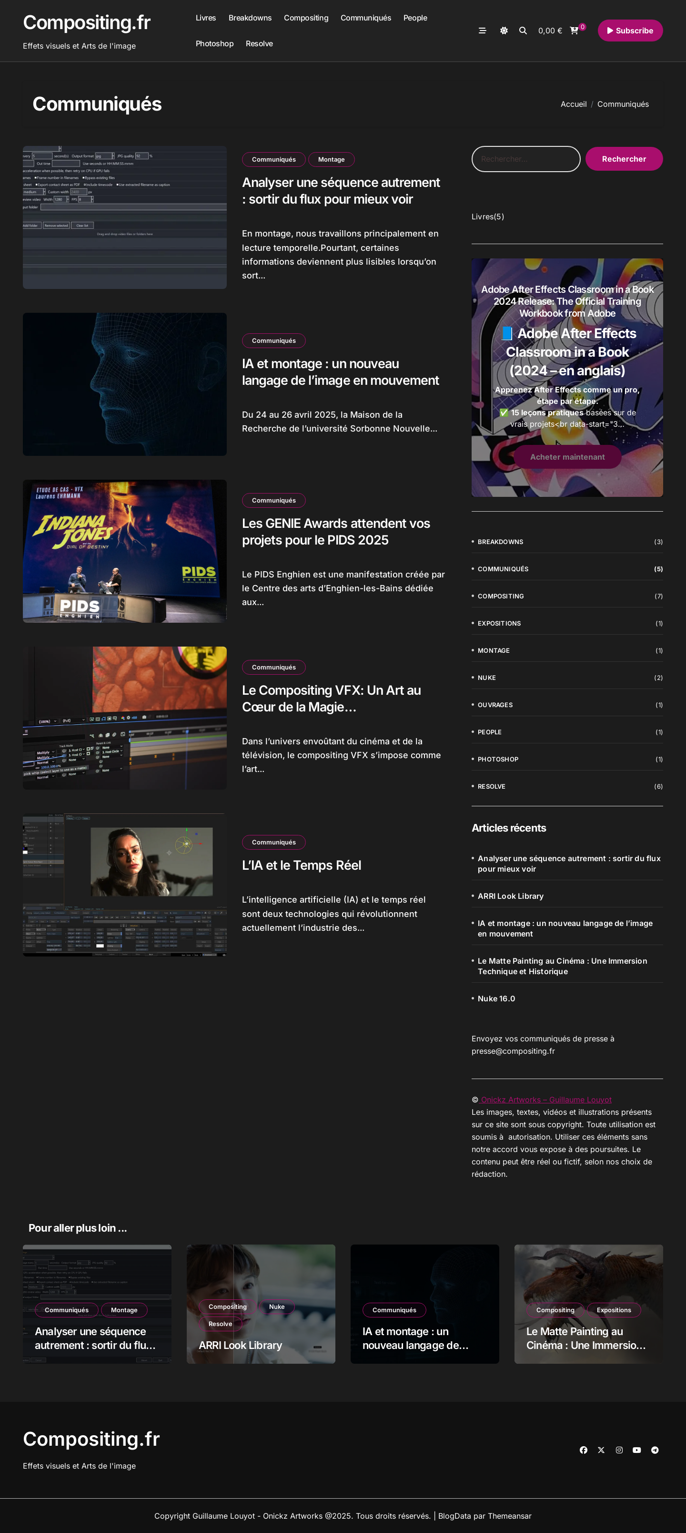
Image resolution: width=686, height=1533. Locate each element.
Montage (331, 159)
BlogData (454, 1516)
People (415, 17)
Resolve (259, 43)
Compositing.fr (87, 22)
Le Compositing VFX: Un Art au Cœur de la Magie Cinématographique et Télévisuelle (343, 706)
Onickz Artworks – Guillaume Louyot (545, 1099)
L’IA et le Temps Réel (301, 865)
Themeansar (510, 1516)
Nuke (487, 677)
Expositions (499, 623)
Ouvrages (495, 705)
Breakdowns (250, 17)
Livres (206, 17)
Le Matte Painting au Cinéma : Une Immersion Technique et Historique (562, 966)
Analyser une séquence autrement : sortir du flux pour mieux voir (343, 191)
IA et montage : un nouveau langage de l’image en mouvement (565, 928)
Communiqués (366, 17)
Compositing (306, 17)
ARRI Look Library (511, 896)
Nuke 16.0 (496, 998)
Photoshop (215, 43)
